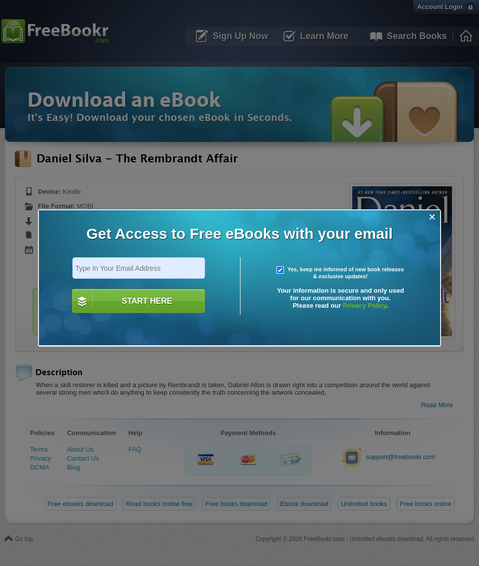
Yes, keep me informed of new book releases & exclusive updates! (340, 272)
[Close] (432, 217)
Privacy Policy (364, 305)
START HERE (147, 301)
